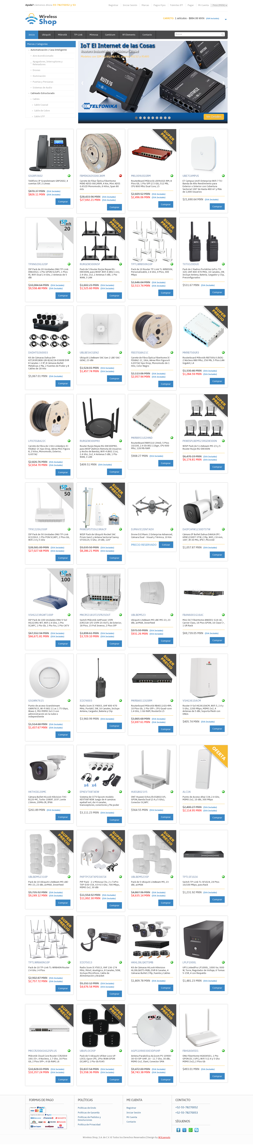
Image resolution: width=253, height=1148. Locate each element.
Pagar (191, 5)
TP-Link (79, 34)
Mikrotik (63, 34)
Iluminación (39, 76)
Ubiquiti (46, 34)
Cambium (111, 34)
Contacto (149, 34)
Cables (36, 99)
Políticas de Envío (87, 1108)
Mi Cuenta (203, 5)
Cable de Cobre (42, 110)
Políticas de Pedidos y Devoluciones (89, 1118)
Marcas (145, 5)
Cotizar (166, 544)
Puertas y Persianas (43, 81)
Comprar (63, 201)
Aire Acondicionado (43, 55)
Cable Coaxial (41, 104)
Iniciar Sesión (130, 5)
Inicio (32, 34)
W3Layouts (164, 1137)
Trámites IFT (176, 5)
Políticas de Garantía (88, 1112)
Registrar (113, 5)
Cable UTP (39, 116)
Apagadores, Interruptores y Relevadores (48, 63)
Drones (36, 70)
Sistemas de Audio (42, 87)
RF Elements (130, 34)
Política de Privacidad (89, 1124)
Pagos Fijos (160, 5)
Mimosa (94, 34)
